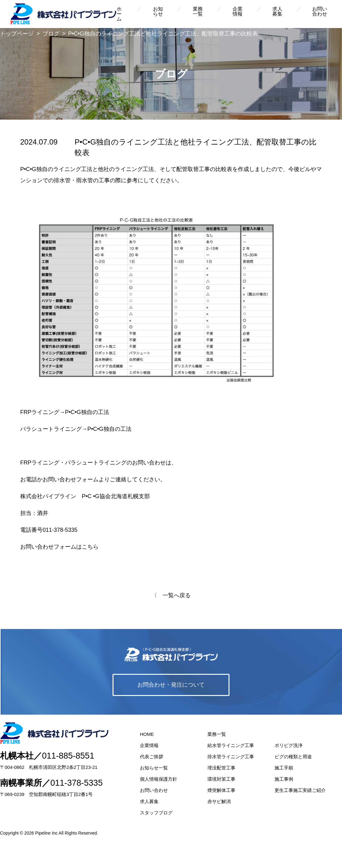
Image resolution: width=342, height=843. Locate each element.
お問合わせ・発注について (171, 685)
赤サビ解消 (219, 801)
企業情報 (238, 11)
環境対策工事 (221, 779)
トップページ (17, 34)
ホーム (119, 13)
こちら (90, 547)
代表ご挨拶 (151, 756)
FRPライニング (39, 412)
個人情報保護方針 (158, 779)
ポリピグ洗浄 (289, 745)
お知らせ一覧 (154, 767)
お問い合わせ (319, 11)
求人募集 (277, 11)
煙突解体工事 (221, 790)
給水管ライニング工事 (230, 745)
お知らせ (158, 11)
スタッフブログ (156, 812)
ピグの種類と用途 (293, 756)
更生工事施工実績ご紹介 (300, 790)
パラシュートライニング (51, 429)
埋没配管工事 (221, 767)
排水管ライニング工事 (230, 756)
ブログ (51, 34)
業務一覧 (198, 11)
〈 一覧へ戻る (171, 595)
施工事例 (284, 779)
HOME (147, 734)
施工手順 (284, 767)
